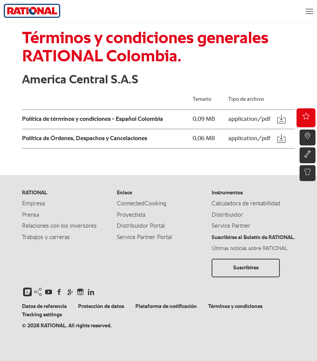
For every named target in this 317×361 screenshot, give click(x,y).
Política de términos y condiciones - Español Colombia (92, 119)
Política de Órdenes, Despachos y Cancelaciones (84, 139)
